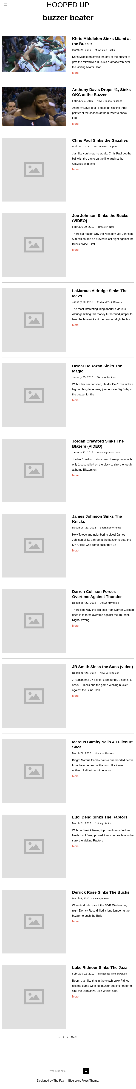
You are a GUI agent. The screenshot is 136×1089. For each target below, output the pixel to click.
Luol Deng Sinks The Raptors (99, 817)
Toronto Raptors (107, 377)
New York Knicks (110, 672)
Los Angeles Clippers (106, 146)
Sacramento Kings (111, 527)
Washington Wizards (109, 452)
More (75, 72)
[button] (86, 1071)
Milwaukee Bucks (105, 49)
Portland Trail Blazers (110, 302)
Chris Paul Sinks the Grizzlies (100, 140)
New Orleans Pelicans (110, 100)
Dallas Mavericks (110, 602)
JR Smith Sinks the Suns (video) (102, 667)
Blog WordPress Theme (83, 1080)
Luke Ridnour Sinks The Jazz (99, 967)
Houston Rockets (105, 753)
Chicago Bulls (103, 823)
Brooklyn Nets (106, 226)
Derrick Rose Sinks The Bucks (100, 892)
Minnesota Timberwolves (113, 973)
